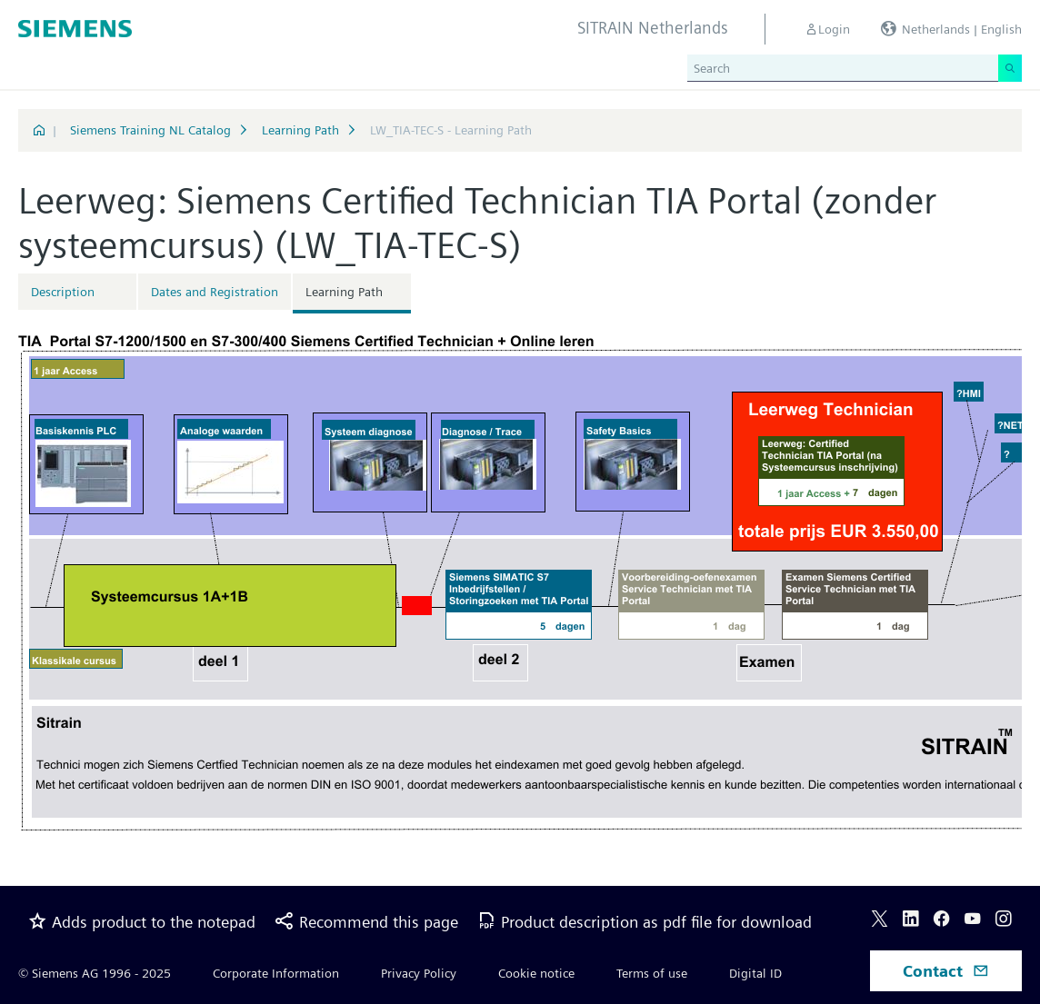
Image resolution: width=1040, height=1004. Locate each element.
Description (63, 291)
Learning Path (300, 130)
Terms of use (651, 973)
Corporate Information (276, 973)
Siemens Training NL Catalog (150, 130)
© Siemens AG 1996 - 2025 (94, 973)
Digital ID (755, 973)
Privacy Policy (418, 973)
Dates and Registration (214, 291)
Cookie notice (536, 973)
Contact (946, 970)
